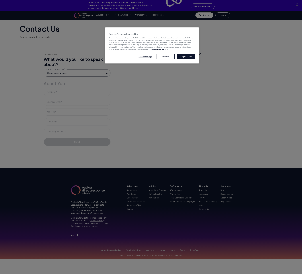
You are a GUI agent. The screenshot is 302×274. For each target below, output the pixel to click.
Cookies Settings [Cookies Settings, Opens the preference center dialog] (145, 57)
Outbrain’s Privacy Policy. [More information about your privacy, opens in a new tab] (158, 49)
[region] (152, 45)
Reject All (165, 57)
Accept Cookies (186, 57)
